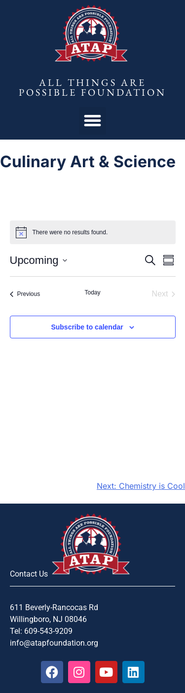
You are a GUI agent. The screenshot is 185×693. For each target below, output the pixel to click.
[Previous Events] (25, 294)
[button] (93, 121)
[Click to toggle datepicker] (38, 260)
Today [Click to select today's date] (92, 292)
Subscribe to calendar (87, 327)
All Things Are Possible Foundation (92, 87)
